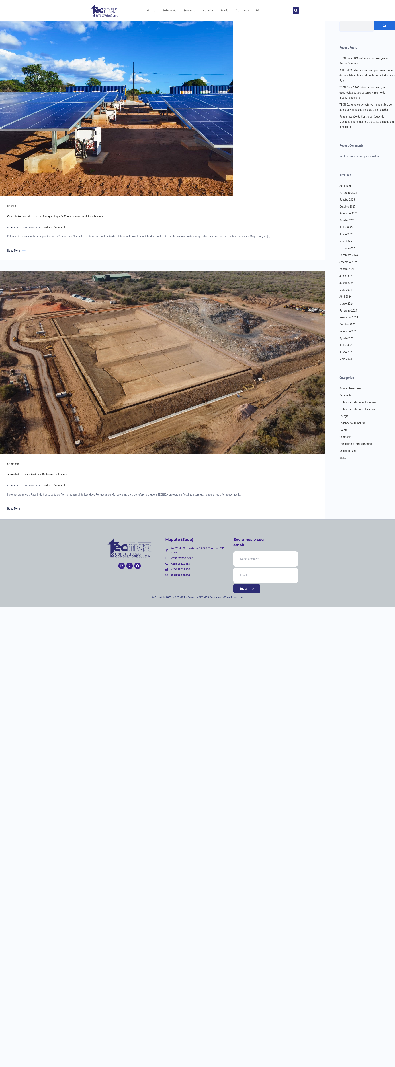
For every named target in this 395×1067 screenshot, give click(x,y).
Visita (342, 457)
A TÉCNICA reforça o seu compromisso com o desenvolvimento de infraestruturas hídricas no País (367, 75)
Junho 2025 (346, 234)
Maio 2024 (345, 289)
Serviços (189, 10)
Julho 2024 (346, 276)
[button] (296, 10)
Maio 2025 (345, 241)
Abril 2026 (345, 186)
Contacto (242, 10)
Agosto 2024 (346, 269)
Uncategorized (347, 451)
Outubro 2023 (347, 324)
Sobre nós (169, 10)
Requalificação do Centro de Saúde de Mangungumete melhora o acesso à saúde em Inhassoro (366, 122)
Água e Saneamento (351, 388)
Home (151, 10)
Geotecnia (13, 464)
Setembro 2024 (348, 262)
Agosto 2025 (346, 220)
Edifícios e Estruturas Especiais (357, 402)
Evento (343, 430)
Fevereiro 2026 (348, 192)
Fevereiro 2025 (348, 248)
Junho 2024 (346, 283)
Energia (12, 206)
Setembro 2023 (348, 331)
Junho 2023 (346, 352)
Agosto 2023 (346, 338)
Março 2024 (346, 303)
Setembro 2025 (348, 213)
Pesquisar (384, 25)
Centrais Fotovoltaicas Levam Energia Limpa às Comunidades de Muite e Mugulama (57, 216)
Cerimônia (345, 395)
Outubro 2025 (347, 206)
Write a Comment (54, 227)
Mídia (224, 10)
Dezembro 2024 (348, 255)
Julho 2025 (346, 227)
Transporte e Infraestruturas (355, 444)
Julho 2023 (346, 345)
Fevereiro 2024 (348, 310)
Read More (13, 250)
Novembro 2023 (348, 317)
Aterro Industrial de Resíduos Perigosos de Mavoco (37, 474)
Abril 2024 (345, 296)
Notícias (208, 10)
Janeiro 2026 (347, 199)
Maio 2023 (345, 359)
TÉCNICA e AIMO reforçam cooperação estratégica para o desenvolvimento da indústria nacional (362, 92)
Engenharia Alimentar (352, 423)
